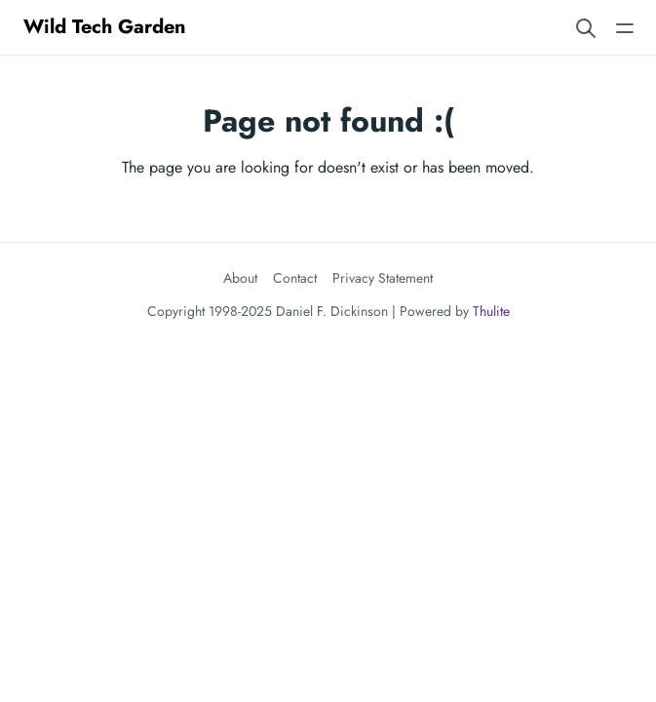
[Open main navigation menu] (625, 27)
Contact (295, 278)
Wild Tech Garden (104, 27)
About (240, 278)
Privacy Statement (382, 278)
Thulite (491, 311)
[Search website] (586, 27)
